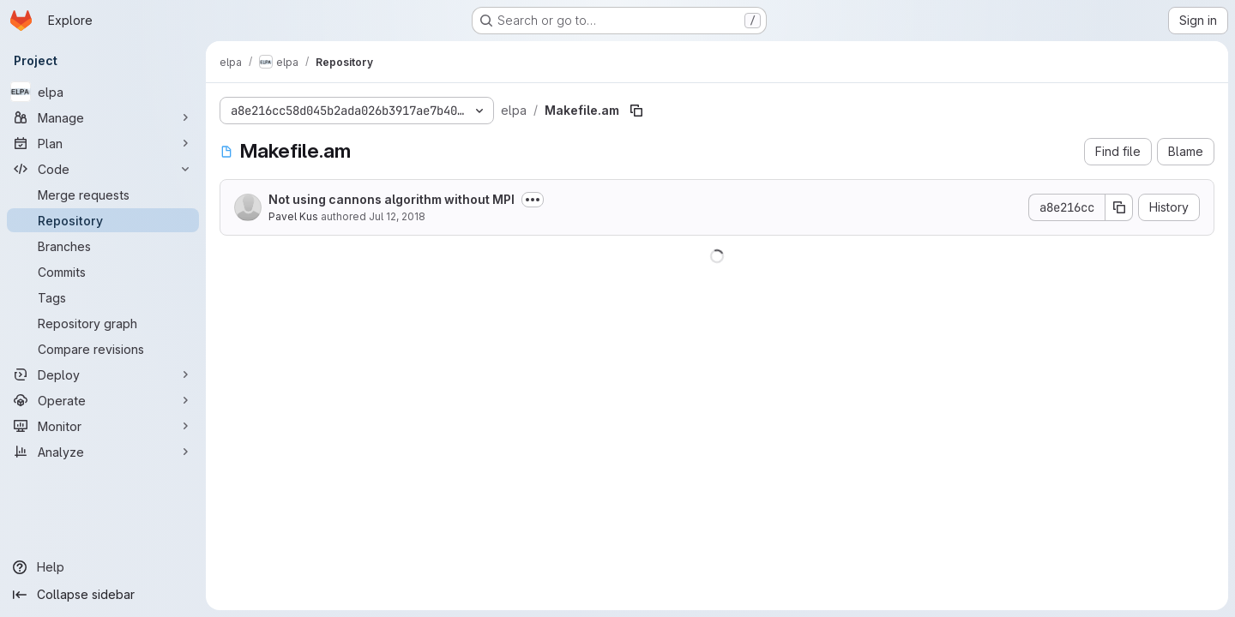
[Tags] (103, 297)
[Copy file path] (636, 110)
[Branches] (103, 246)
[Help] (103, 567)
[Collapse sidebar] (103, 595)
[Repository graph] (103, 323)
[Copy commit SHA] (1119, 207)
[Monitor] (103, 426)
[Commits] (103, 272)
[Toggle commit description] (532, 199)
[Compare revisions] (103, 349)
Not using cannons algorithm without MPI (391, 199)
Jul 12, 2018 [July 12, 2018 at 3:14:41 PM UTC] (397, 216)
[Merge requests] (103, 195)
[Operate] (103, 400)
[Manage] (103, 117)
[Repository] (103, 220)
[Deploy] (103, 374)
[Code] (103, 169)
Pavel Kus (293, 216)
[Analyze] (103, 452)
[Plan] (103, 143)
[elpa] (103, 92)
